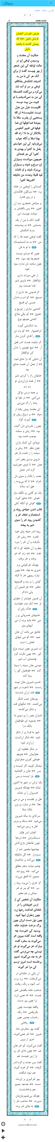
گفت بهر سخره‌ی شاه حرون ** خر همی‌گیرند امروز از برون (28, 1034)
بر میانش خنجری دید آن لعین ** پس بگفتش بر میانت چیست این (27, 209)
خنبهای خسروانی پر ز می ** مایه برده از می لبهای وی (27, 621)
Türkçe (44, 10)
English (37, 10)
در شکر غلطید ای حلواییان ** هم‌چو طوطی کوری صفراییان (27, 754)
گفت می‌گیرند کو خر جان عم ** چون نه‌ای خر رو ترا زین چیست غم (27, 1051)
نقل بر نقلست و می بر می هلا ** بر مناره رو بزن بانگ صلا (27, 805)
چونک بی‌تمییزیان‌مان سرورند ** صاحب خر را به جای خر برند (27, 1101)
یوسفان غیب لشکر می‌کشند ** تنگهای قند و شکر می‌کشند (27, 704)
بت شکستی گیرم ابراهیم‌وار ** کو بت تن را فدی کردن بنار (27, 331)
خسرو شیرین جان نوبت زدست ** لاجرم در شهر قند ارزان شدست (27, 687)
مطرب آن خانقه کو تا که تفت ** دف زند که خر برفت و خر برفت (27, 554)
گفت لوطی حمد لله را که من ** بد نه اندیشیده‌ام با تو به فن (27, 242)
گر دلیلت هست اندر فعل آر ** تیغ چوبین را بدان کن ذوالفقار (27, 348)
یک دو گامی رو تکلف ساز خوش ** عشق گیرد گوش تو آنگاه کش (27, 498)
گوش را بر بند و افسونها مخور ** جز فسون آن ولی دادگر (27, 587)
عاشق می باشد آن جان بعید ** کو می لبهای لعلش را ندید (27, 637)
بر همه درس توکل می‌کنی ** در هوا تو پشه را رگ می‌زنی (27, 398)
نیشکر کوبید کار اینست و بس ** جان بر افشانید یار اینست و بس (27, 771)
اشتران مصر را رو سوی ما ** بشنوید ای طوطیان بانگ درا (27, 721)
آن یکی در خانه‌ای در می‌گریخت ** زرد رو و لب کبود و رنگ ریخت (27, 979)
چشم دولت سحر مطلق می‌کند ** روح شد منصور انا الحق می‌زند (27, 871)
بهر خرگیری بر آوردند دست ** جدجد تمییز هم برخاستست (27, 1084)
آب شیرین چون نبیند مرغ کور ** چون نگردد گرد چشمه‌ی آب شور (27, 654)
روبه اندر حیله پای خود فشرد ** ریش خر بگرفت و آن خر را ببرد (27, 537)
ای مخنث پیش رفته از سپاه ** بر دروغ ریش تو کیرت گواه (27, 415)
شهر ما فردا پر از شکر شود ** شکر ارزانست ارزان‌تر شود (27, 738)
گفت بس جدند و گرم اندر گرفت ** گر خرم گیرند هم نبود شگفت (27, 1068)
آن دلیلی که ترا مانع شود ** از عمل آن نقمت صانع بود (27, 364)
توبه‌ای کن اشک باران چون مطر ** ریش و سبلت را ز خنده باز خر (27, 448)
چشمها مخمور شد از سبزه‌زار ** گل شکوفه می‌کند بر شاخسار (27, 855)
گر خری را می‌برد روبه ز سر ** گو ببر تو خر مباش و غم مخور (27, 888)
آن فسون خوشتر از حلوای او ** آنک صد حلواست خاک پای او (27, 604)
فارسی (51, 10)
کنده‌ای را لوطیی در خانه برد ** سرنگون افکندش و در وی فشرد (27, 192)
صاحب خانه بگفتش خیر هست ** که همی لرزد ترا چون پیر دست (27, 995)
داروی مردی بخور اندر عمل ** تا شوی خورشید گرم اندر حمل (27, 465)
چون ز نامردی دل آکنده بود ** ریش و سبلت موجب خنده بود (27, 431)
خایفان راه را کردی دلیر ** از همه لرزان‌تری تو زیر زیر (27, 381)
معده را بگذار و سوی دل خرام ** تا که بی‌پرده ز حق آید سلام (27, 481)
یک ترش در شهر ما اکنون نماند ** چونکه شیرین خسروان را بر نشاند (27, 788)
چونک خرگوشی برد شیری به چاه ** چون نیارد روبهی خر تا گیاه (27, 570)
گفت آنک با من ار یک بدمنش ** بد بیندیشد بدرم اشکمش (27, 225)
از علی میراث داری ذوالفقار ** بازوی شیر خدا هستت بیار (27, 281)
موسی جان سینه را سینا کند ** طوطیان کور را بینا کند (27, 671)
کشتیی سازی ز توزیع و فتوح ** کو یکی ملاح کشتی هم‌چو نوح (28, 314)
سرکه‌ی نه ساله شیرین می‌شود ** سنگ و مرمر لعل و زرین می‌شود (27, 821)
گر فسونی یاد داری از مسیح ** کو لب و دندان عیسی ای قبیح (27, 297)
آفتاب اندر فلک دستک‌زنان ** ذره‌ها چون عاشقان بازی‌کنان (27, 838)
